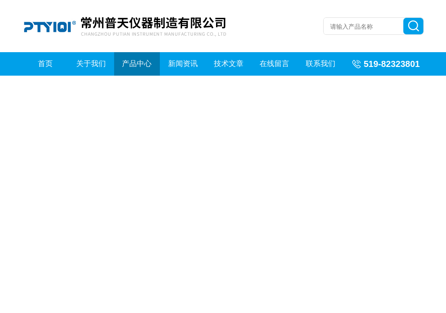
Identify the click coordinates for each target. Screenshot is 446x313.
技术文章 (228, 64)
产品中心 (137, 64)
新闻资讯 (183, 64)
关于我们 (91, 64)
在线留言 (274, 64)
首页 (45, 64)
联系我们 (320, 64)
